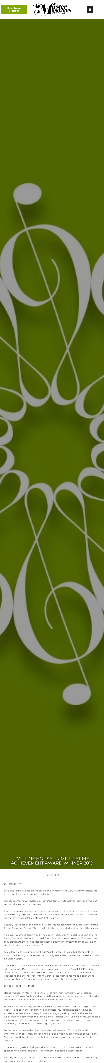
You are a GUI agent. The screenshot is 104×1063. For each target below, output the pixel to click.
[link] (90, 9)
